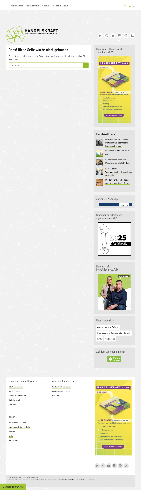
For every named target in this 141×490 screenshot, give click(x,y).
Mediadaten (110, 339)
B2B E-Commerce (16, 387)
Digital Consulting (16, 400)
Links (99, 339)
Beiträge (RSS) (79, 480)
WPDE (72, 480)
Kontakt (127, 333)
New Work (13, 405)
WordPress (65, 480)
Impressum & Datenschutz (109, 333)
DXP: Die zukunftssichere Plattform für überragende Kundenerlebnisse (117, 143)
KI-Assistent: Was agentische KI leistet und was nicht (118, 172)
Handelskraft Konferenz (61, 391)
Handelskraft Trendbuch (61, 387)
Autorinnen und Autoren (108, 327)
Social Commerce (15, 391)
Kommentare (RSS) (93, 480)
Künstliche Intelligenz (17, 396)
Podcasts (55, 396)
